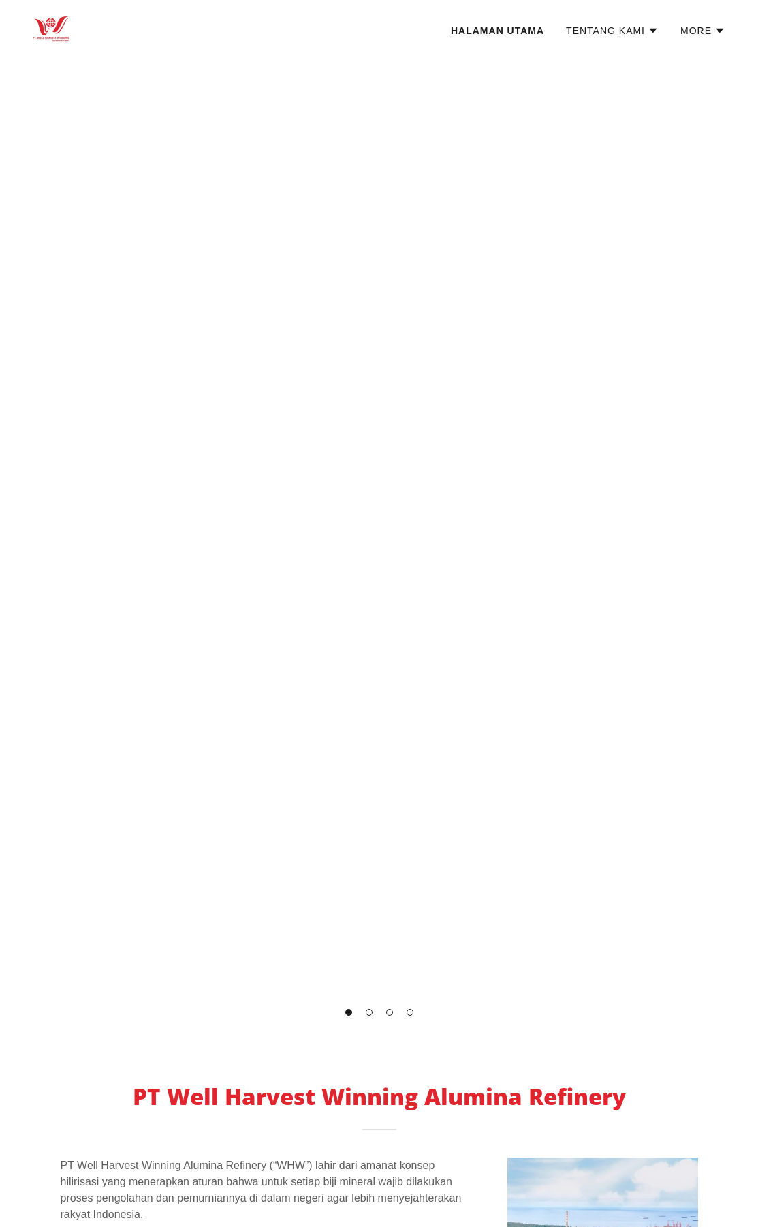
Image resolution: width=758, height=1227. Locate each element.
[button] (348, 1012)
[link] (51, 28)
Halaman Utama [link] (497, 30)
